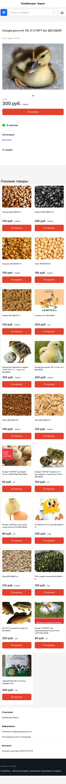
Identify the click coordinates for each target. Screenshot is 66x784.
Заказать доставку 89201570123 (17, 751)
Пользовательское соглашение (16, 737)
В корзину (33, 111)
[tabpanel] (33, 67)
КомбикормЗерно (10, 717)
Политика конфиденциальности (16, 731)
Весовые (7, 139)
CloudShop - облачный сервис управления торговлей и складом (31, 771)
